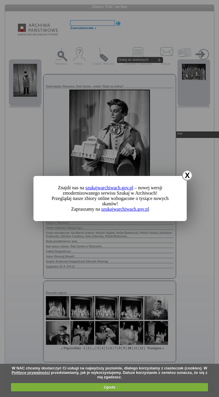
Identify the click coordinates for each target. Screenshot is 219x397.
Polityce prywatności (31, 372)
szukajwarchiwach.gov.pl (109, 187)
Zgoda (109, 387)
